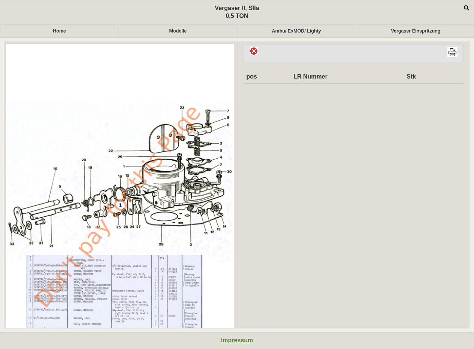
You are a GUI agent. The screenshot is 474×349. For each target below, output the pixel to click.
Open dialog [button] (466, 7)
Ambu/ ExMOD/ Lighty (296, 31)
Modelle (178, 31)
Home (59, 31)
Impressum (237, 340)
